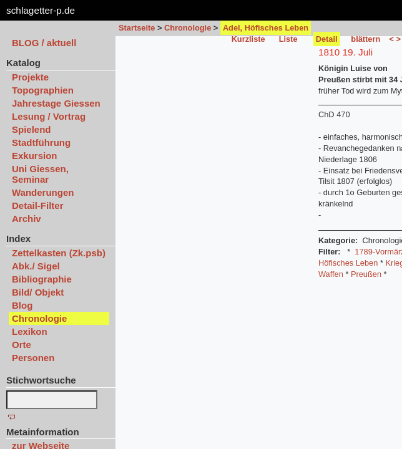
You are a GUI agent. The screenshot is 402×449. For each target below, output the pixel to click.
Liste (288, 39)
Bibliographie (42, 279)
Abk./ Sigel (36, 266)
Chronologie (187, 27)
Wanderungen (43, 192)
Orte (21, 344)
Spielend (31, 129)
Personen (33, 357)
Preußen (366, 274)
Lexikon (29, 331)
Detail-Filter (38, 205)
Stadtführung (41, 142)
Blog (22, 305)
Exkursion (34, 155)
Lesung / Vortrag (49, 116)
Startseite (137, 27)
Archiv (26, 218)
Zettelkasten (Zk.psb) (58, 253)
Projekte (30, 77)
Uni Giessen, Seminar (40, 174)
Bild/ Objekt (38, 292)
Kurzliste (248, 39)
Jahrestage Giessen (56, 103)
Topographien (43, 90)
